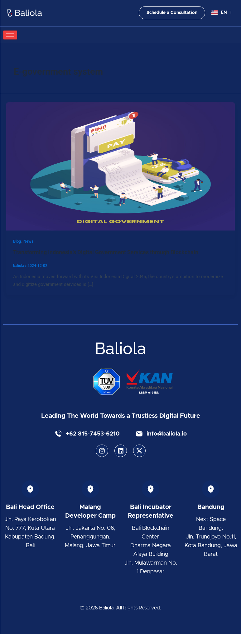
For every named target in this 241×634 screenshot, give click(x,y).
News (28, 241)
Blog (17, 241)
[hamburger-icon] (10, 35)
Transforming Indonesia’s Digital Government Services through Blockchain (105, 252)
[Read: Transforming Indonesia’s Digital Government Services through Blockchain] (120, 166)
